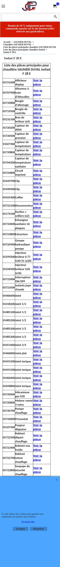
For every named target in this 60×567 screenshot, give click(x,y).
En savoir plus (28, 521)
